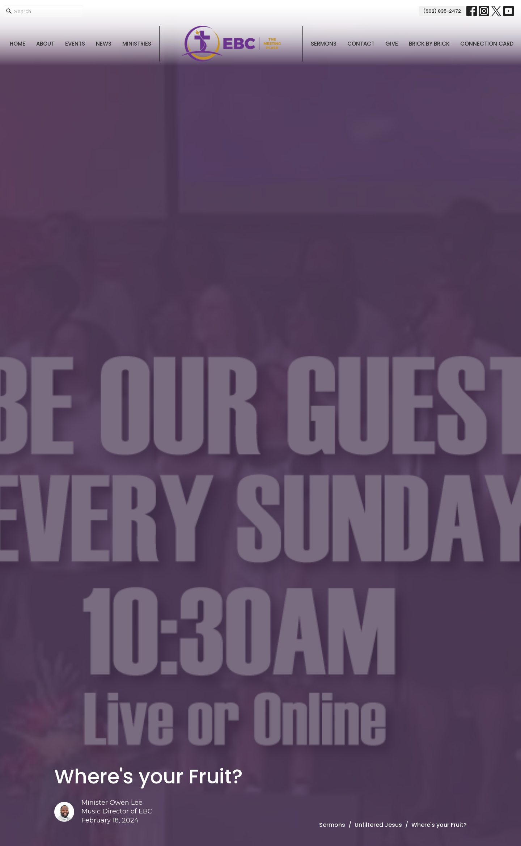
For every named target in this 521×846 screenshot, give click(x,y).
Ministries (136, 43)
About (45, 43)
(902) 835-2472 (442, 11)
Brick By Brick (429, 43)
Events (75, 43)
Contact (360, 43)
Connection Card (487, 43)
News (103, 43)
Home (17, 43)
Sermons (323, 43)
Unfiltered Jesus (378, 825)
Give (391, 43)
